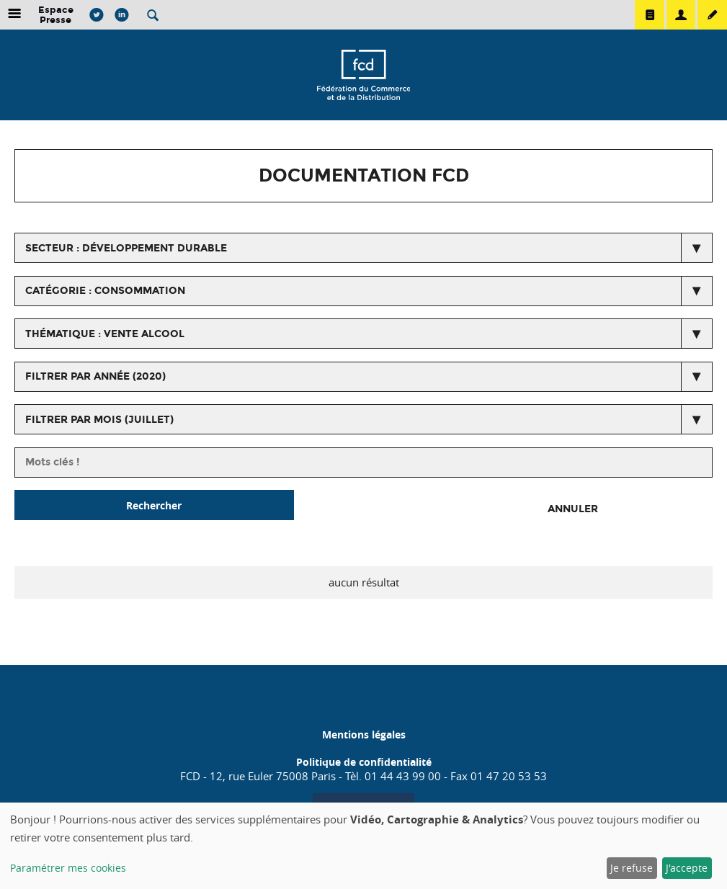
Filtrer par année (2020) (95, 376)
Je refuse (631, 868)
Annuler (573, 509)
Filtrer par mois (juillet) (99, 420)
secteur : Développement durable (126, 248)
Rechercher (154, 505)
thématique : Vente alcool (104, 334)
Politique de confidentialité (364, 762)
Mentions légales (364, 734)
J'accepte (687, 868)
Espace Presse (55, 15)
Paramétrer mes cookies (68, 868)
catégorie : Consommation (105, 291)
